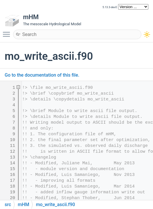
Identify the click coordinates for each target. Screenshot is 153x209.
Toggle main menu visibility (8, 32)
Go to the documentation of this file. (42, 75)
